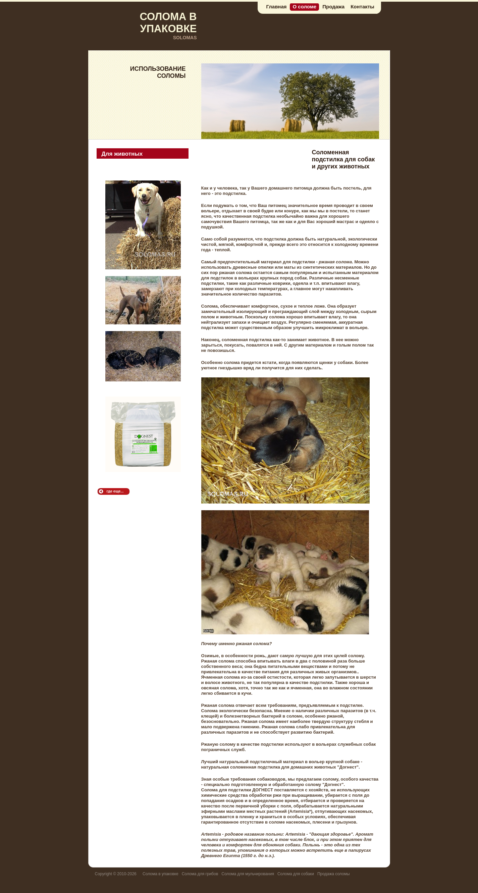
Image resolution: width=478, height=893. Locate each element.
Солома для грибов (200, 874)
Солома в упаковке (160, 874)
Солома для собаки (295, 874)
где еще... (115, 491)
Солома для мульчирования (247, 874)
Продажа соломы (333, 874)
